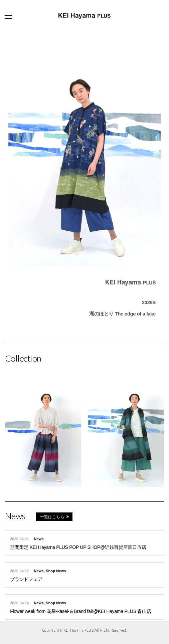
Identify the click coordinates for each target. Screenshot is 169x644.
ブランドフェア (26, 579)
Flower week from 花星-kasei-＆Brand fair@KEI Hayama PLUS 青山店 (80, 611)
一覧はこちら (52, 516)
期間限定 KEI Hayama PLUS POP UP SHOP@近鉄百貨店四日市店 (78, 547)
